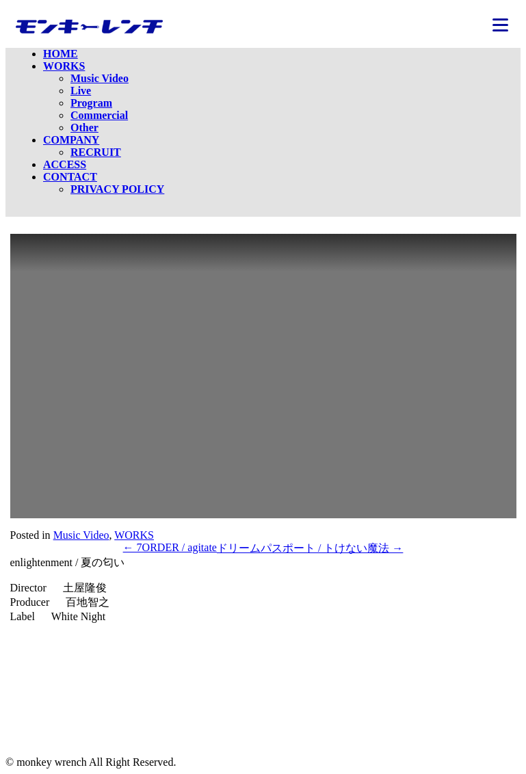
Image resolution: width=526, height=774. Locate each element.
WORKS (64, 66)
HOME (60, 53)
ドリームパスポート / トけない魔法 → (310, 548)
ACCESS (64, 164)
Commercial (99, 115)
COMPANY (71, 140)
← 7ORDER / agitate (170, 547)
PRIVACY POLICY (117, 189)
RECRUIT (95, 152)
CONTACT (70, 177)
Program (91, 103)
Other (84, 127)
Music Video (99, 78)
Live (80, 90)
